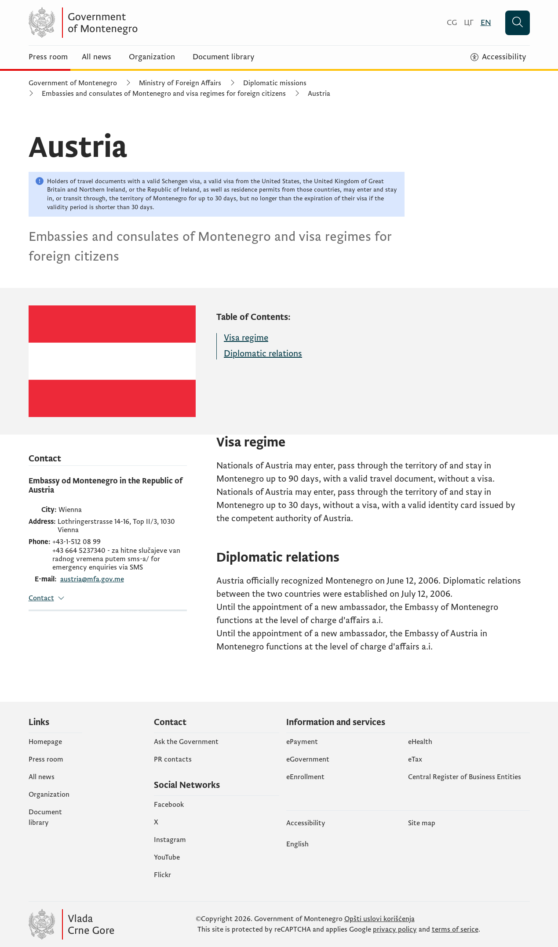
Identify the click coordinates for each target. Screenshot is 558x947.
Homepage (45, 741)
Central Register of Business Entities (464, 777)
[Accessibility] (498, 57)
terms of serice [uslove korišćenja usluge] (455, 929)
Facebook (169, 804)
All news (96, 57)
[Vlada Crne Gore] (114, 22)
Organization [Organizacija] (152, 57)
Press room (48, 57)
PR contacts (173, 759)
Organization (49, 794)
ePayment (302, 741)
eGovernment (307, 759)
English (297, 844)
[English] (486, 23)
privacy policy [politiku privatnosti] (395, 929)
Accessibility (305, 823)
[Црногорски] (469, 23)
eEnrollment (305, 777)
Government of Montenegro (73, 83)
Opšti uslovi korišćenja (379, 918)
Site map (421, 823)
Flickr (162, 875)
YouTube (167, 857)
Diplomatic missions (274, 83)
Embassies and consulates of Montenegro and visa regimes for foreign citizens (164, 93)
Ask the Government (186, 741)
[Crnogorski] (452, 23)
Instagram (170, 839)
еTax (415, 759)
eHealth (420, 741)
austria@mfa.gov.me (92, 579)
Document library (224, 57)
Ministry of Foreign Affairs (180, 83)
